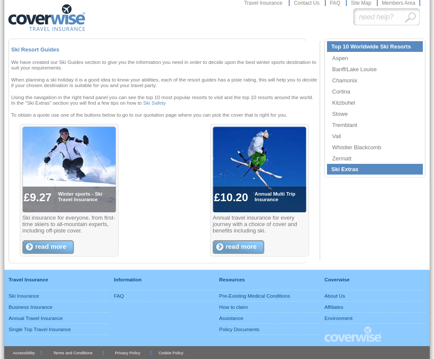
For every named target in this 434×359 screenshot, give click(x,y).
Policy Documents (239, 329)
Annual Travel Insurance (36, 318)
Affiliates (333, 307)
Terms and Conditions (73, 352)
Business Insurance (30, 307)
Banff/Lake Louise (354, 69)
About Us (334, 296)
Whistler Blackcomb (356, 147)
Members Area (398, 3)
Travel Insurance (264, 3)
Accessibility (23, 352)
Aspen (340, 58)
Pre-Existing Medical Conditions (254, 296)
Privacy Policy (128, 352)
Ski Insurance (24, 296)
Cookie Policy (171, 352)
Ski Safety (154, 103)
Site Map (362, 3)
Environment (338, 318)
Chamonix (345, 80)
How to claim (233, 307)
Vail (336, 136)
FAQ (336, 3)
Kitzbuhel (343, 103)
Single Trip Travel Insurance (40, 329)
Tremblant (344, 125)
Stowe (340, 114)
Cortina (341, 91)
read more (50, 246)
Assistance (231, 318)
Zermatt (341, 158)
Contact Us (307, 3)
